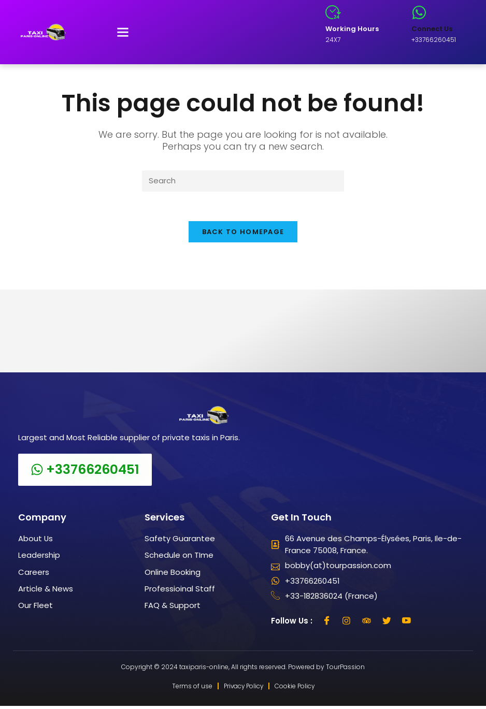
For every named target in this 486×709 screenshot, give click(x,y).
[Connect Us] (419, 12)
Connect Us (431, 29)
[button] (122, 32)
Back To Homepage (243, 234)
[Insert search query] (243, 181)
